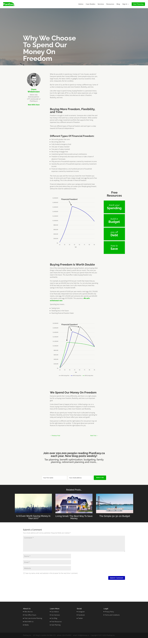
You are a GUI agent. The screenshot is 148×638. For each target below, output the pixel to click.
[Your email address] (80, 478)
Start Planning (55, 625)
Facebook (81, 615)
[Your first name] (54, 478)
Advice (80, 4)
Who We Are (28, 612)
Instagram (81, 612)
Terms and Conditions (112, 615)
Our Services (55, 615)
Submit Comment (116, 578)
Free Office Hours (30, 615)
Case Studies (90, 4)
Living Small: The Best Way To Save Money (73, 517)
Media (26, 625)
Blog (118, 4)
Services (101, 4)
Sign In (124, 4)
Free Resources (56, 622)
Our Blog (54, 618)
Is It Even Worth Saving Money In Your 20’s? (33, 517)
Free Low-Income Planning (33, 618)
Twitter (80, 618)
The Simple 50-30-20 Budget (114, 516)
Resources (110, 4)
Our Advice (55, 612)
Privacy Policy (109, 612)
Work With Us (28, 622)
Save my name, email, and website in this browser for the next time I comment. (51, 573)
